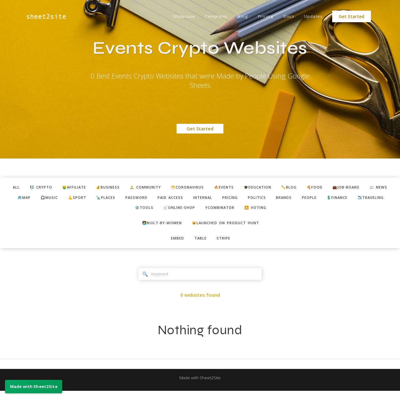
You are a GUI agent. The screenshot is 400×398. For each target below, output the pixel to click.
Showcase (175, 16)
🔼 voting (300, 211)
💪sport (116, 199)
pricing (287, 199)
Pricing (261, 16)
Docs (286, 16)
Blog (237, 16)
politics (317, 199)
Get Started (351, 16)
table (201, 243)
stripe (226, 243)
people (375, 199)
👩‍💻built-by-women (157, 227)
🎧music (84, 199)
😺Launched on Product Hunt (229, 227)
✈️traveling (139, 211)
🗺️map (56, 199)
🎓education (280, 188)
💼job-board (380, 188)
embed (175, 243)
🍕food (345, 188)
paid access (219, 199)
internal (255, 199)
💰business (112, 188)
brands (347, 199)
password (181, 199)
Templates (209, 16)
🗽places (147, 199)
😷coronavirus (201, 188)
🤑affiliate (74, 188)
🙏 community (154, 188)
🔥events (243, 188)
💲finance (100, 211)
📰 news (28, 199)
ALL (9, 188)
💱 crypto (36, 188)
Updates (312, 16)
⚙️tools (175, 211)
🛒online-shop (215, 211)
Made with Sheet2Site (200, 384)
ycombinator (260, 211)
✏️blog (316, 188)
